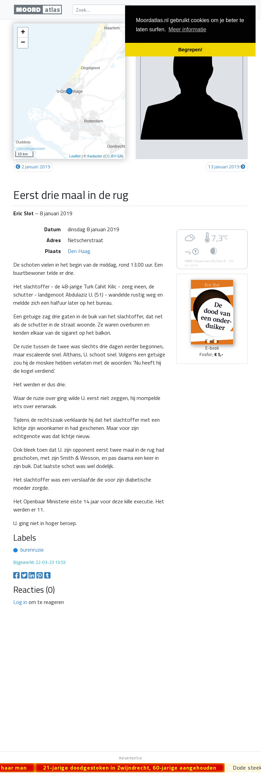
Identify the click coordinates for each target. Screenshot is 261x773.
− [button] (23, 43)
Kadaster (94, 156)
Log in (20, 602)
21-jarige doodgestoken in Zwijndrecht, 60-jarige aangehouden (134, 767)
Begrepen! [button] (190, 49)
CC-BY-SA (113, 156)
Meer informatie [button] (187, 29)
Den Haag (79, 251)
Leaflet (75, 156)
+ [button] (23, 33)
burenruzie (32, 549)
